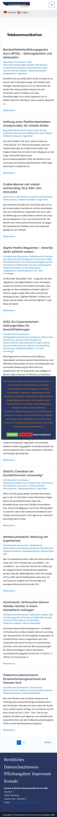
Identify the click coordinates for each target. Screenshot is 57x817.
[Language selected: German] (16, 12)
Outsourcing (9, 348)
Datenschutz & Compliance (20, 258)
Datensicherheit (10, 342)
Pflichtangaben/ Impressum (27, 772)
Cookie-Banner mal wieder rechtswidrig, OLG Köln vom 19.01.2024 (23, 187)
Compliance (34, 336)
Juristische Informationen (14, 67)
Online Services (34, 67)
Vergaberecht (9, 73)
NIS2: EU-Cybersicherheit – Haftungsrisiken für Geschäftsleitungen (22, 325)
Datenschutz (9, 196)
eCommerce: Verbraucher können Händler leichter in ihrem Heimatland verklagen (26, 605)
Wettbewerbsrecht (31, 550)
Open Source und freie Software (25, 69)
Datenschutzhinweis (21, 766)
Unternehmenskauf (31, 267)
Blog (11, 62)
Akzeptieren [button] (12, 435)
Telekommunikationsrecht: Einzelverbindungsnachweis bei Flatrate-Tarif (25, 678)
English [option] (25, 12)
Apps (5, 62)
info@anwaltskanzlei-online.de (24, 801)
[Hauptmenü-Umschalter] (52, 5)
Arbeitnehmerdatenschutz (15, 482)
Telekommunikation (37, 70)
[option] (22, 12)
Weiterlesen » (9, 110)
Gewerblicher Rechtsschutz (20, 130)
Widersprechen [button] (26, 435)
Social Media (46, 133)
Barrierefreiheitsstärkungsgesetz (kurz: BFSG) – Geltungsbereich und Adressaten (28, 53)
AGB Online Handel (39, 613)
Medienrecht (33, 133)
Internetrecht (41, 64)
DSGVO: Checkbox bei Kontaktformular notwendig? (23, 472)
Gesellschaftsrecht (11, 261)
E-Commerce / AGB (22, 62)
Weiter (49, 741)
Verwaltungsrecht (25, 270)
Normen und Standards (40, 264)
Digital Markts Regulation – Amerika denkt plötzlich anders (25, 249)
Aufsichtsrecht (36, 256)
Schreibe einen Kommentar (15, 256)
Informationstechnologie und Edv (18, 64)
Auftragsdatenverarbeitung (15, 336)
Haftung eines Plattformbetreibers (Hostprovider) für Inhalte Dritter (27, 123)
